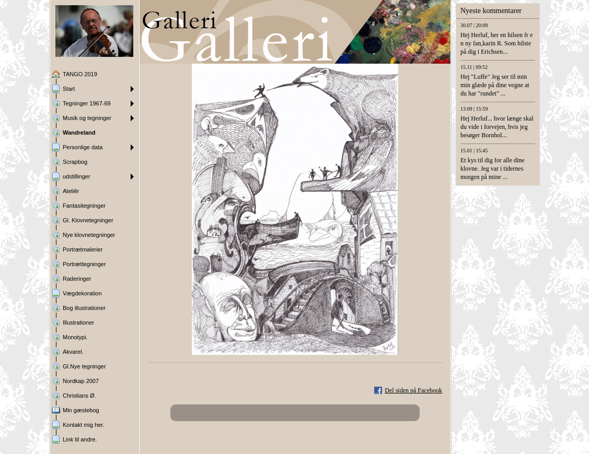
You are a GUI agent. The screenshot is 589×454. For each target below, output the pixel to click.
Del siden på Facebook (413, 390)
